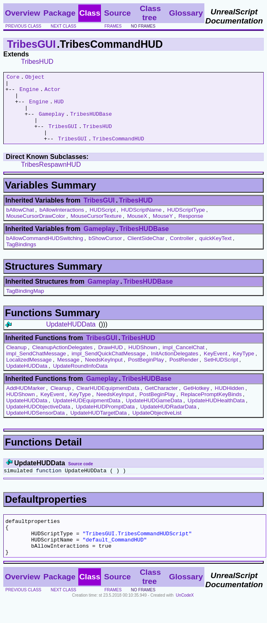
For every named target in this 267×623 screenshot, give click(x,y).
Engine (29, 92)
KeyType (243, 367)
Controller (182, 252)
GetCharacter (161, 402)
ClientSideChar (145, 252)
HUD (58, 107)
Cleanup (16, 361)
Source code (80, 477)
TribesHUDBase (91, 122)
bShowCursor (105, 252)
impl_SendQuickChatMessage (108, 367)
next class (63, 26)
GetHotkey (196, 402)
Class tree (150, 13)
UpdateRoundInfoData (80, 379)
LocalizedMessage (29, 373)
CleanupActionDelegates (62, 361)
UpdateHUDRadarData (168, 420)
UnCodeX (185, 617)
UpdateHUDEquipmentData (86, 414)
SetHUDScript (221, 373)
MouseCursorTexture (96, 229)
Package (59, 13)
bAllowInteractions (62, 223)
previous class (23, 26)
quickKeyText (215, 252)
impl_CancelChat (184, 361)
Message (68, 373)
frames (113, 26)
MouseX (137, 229)
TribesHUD (37, 61)
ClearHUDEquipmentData (108, 402)
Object (34, 78)
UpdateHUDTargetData (98, 426)
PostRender (183, 373)
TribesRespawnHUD (51, 178)
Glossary (186, 13)
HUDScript (102, 223)
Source (117, 13)
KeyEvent (215, 367)
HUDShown (143, 361)
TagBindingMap (25, 304)
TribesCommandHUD (118, 152)
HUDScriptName (141, 223)
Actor (52, 92)
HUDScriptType (186, 223)
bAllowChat (20, 223)
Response (190, 229)
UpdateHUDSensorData (35, 426)
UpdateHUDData (71, 337)
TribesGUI (31, 44)
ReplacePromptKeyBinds (210, 408)
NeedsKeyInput (103, 373)
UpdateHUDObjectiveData (38, 420)
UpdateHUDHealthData (216, 414)
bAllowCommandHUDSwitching (44, 252)
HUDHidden (229, 402)
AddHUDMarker (25, 402)
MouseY (163, 229)
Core (13, 78)
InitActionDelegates (174, 367)
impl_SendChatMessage (36, 367)
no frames (143, 26)
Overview (22, 13)
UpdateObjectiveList (156, 426)
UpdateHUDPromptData (105, 420)
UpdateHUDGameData (154, 414)
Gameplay (51, 122)
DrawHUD (110, 361)
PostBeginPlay (146, 373)
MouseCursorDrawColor (35, 229)
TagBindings (21, 258)
